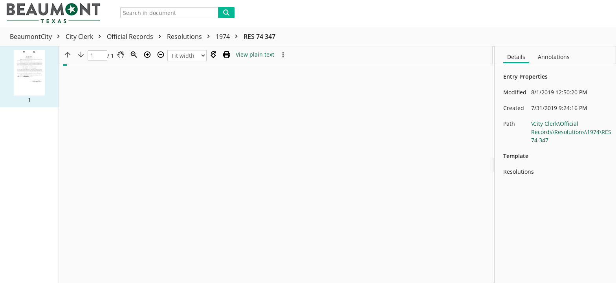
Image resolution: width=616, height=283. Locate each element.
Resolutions (190, 36)
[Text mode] (255, 55)
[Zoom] (134, 54)
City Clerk (85, 36)
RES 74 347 (259, 36)
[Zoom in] (147, 54)
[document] (555, 164)
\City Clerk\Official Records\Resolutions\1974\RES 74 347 (571, 132)
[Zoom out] (160, 54)
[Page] (97, 55)
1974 (229, 36)
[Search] (226, 12)
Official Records (136, 36)
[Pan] (120, 54)
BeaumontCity (37, 36)
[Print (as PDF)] (226, 54)
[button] (29, 76)
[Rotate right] (213, 54)
